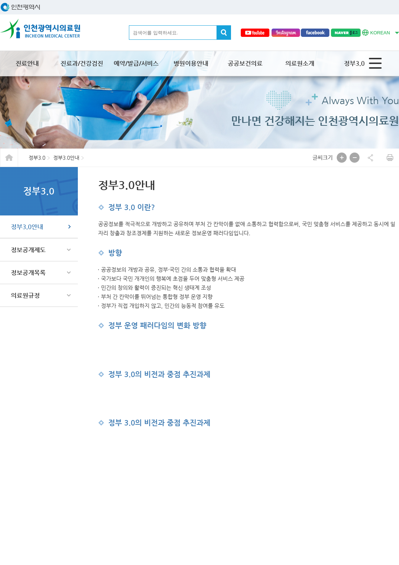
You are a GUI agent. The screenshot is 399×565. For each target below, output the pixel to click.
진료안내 (27, 63)
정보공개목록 (28, 272)
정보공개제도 (28, 249)
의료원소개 (299, 63)
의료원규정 (25, 295)
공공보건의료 (245, 63)
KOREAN (376, 32)
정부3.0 (354, 63)
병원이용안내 (190, 63)
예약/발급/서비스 (136, 63)
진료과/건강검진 (81, 63)
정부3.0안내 (27, 226)
